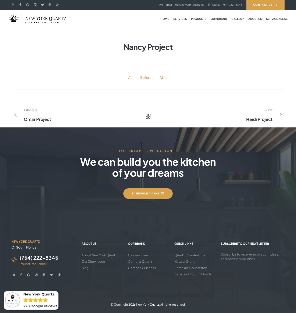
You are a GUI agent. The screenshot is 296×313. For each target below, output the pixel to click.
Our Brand (219, 19)
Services (180, 19)
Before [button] (145, 77)
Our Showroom (93, 261)
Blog (85, 268)
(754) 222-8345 (39, 257)
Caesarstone (138, 255)
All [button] (130, 77)
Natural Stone (184, 261)
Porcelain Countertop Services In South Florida (193, 271)
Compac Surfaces (142, 268)
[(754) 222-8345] (14, 259)
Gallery (237, 19)
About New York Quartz (99, 255)
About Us (255, 19)
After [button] (164, 77)
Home (164, 19)
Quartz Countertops (189, 255)
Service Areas (277, 19)
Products (198, 19)
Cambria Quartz (140, 261)
